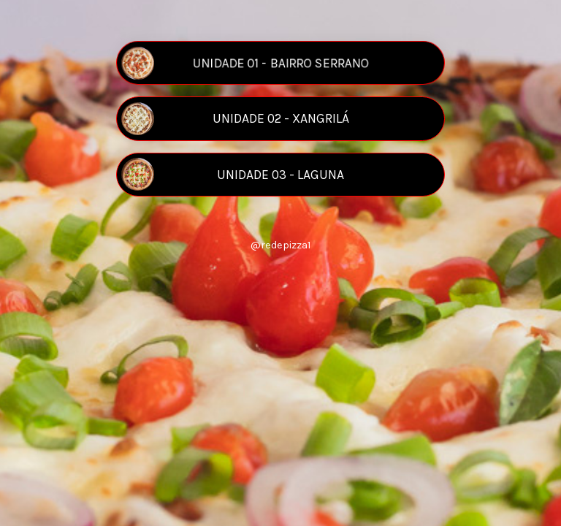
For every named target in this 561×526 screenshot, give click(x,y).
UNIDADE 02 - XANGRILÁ (234, 118)
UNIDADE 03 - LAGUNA (232, 174)
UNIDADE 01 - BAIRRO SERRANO (244, 63)
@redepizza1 (280, 245)
